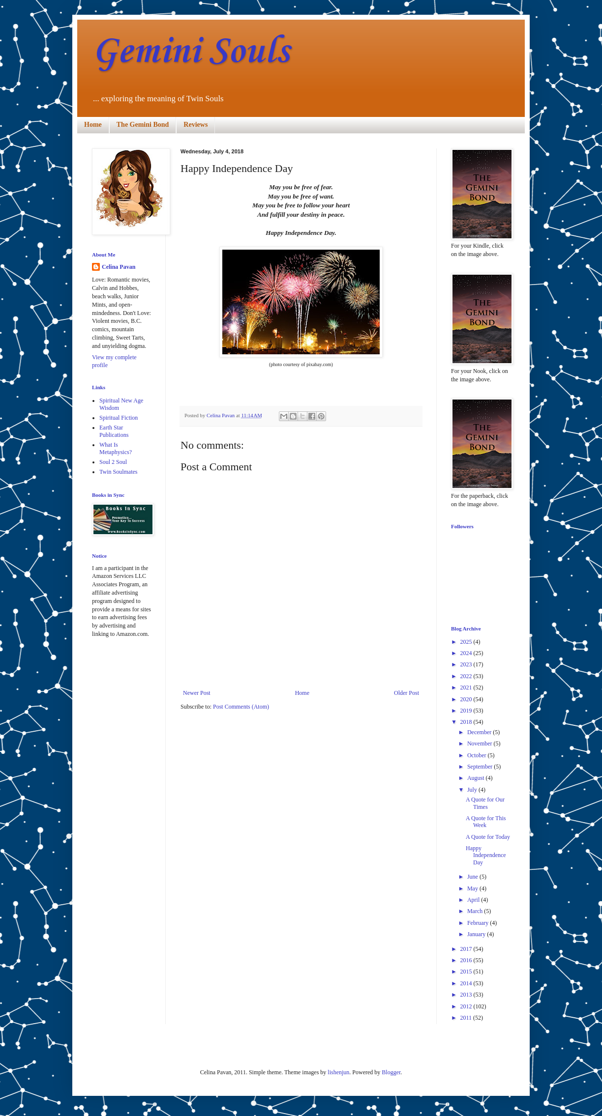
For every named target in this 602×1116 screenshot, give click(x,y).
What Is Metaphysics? (115, 448)
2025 (467, 641)
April (474, 899)
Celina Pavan (118, 266)
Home (93, 124)
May (473, 888)
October (477, 755)
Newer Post (197, 692)
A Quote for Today (488, 836)
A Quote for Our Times (485, 803)
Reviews (195, 124)
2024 (467, 653)
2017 (467, 948)
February (478, 922)
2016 (467, 960)
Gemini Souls (190, 51)
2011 (467, 1017)
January (477, 934)
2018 (467, 721)
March (475, 911)
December (480, 732)
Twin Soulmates (118, 471)
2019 (467, 710)
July (473, 789)
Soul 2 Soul (113, 461)
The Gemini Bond (143, 124)
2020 (467, 699)
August (476, 777)
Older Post (406, 692)
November (480, 743)
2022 (467, 676)
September (480, 766)
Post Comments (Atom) (241, 706)
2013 (467, 994)
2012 (467, 1006)
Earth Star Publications (113, 431)
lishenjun (338, 1072)
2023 (467, 664)
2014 (467, 983)
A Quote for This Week (486, 822)
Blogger (391, 1072)
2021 (467, 687)
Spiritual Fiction (118, 417)
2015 (467, 971)
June (473, 876)
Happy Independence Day (486, 855)
